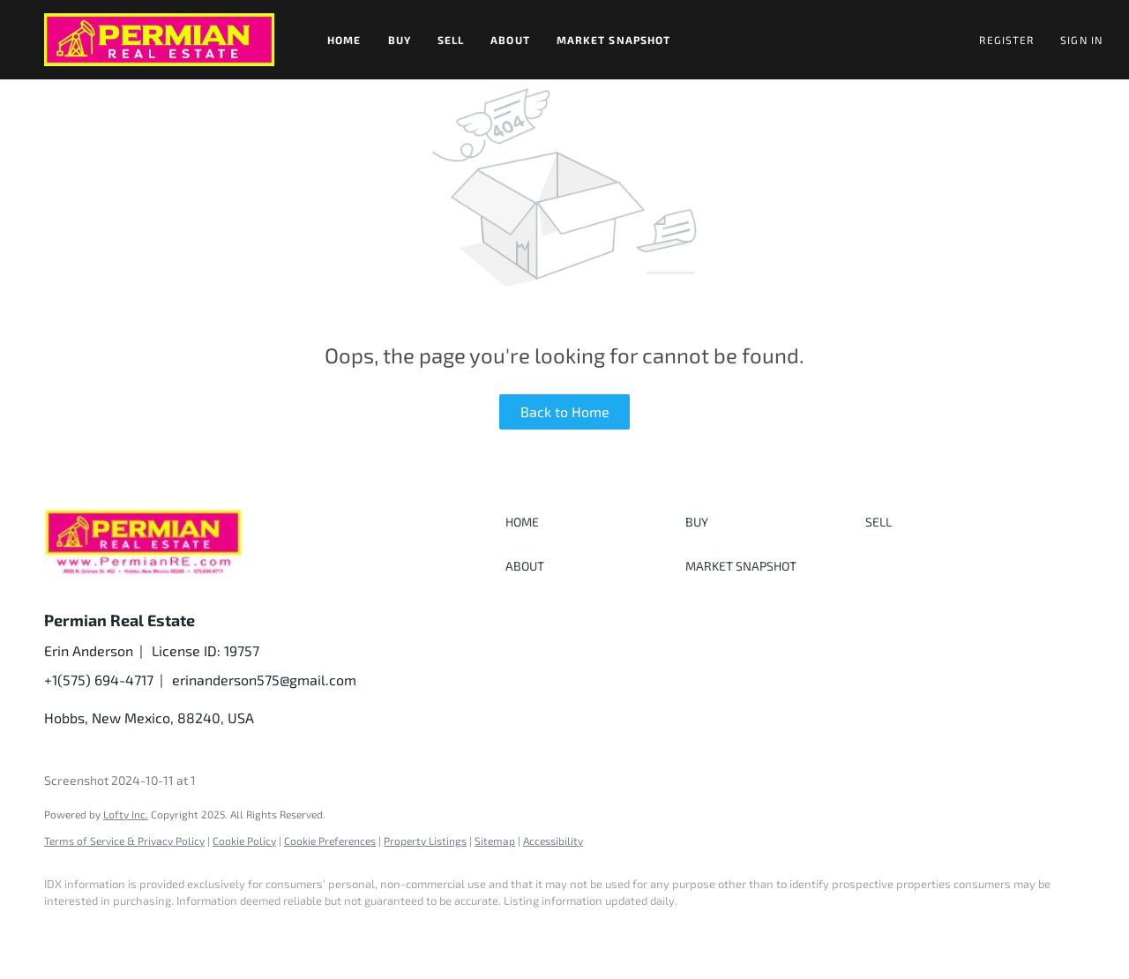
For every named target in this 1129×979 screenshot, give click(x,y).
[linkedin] (116, 931)
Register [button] (1006, 40)
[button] (159, 39)
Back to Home (564, 411)
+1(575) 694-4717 (98, 679)
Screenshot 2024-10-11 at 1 (120, 780)
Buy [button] (399, 40)
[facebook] (65, 931)
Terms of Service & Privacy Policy (124, 840)
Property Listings (425, 840)
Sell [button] (450, 40)
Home (344, 40)
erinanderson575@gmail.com (264, 679)
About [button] (510, 40)
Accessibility (553, 840)
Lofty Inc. (125, 814)
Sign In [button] (1081, 40)
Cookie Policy (244, 840)
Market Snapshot (614, 40)
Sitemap (495, 840)
